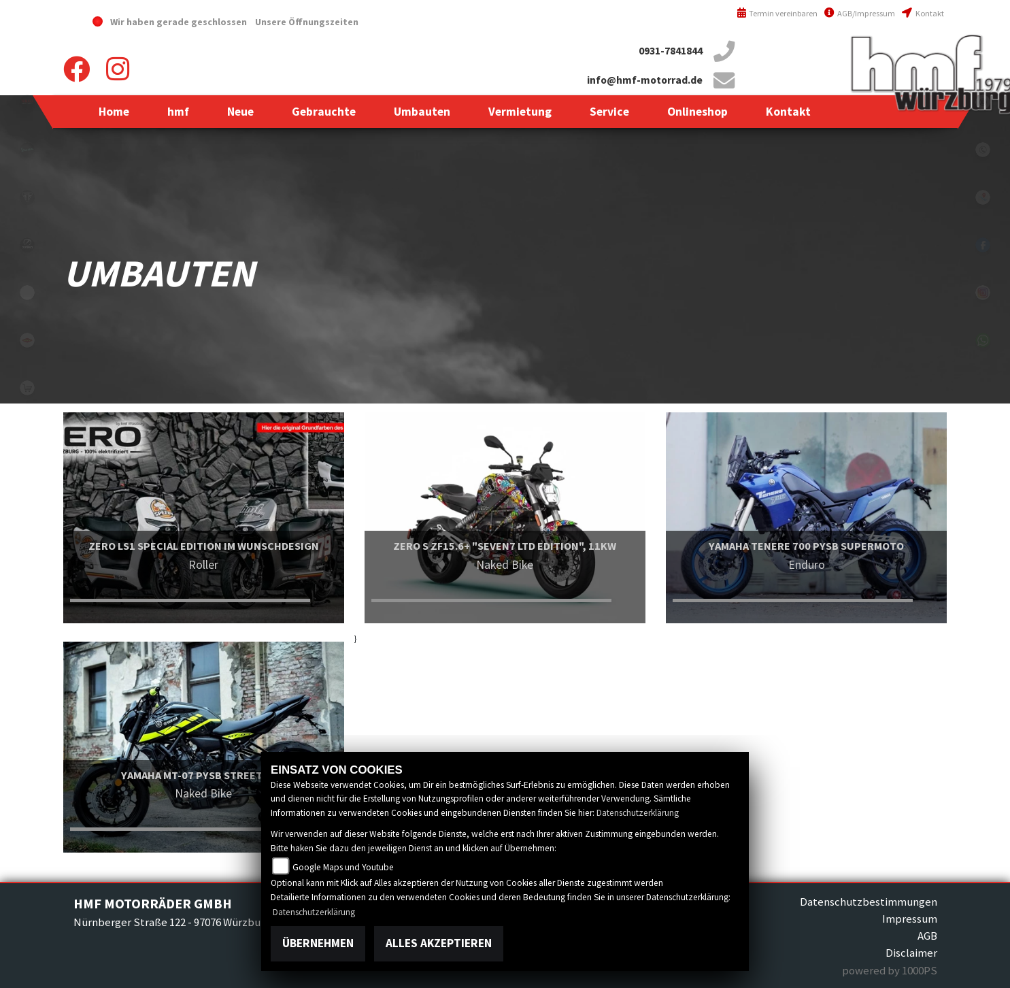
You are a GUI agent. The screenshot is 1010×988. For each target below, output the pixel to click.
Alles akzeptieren (439, 943)
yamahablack (27, 102)
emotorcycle (27, 292)
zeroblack (27, 245)
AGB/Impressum (859, 13)
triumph (27, 197)
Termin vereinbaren (777, 13)
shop (27, 387)
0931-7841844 (671, 50)
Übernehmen (318, 943)
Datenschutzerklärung (637, 813)
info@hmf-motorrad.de (645, 79)
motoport (27, 340)
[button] (178, 111)
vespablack (27, 149)
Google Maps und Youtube (343, 867)
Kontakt (922, 13)
